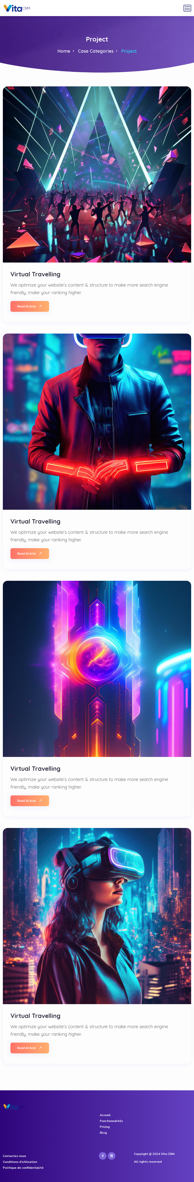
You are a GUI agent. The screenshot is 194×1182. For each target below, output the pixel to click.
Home (63, 51)
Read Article (29, 306)
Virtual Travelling (35, 274)
